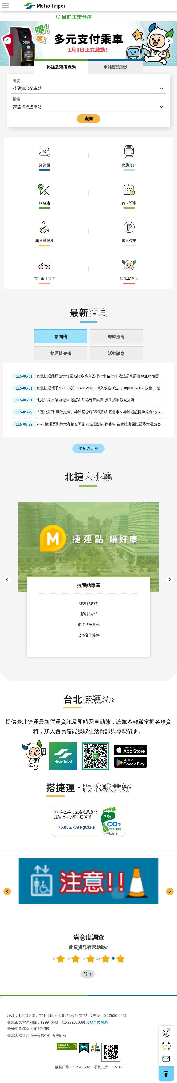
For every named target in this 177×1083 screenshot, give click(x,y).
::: (1, 997)
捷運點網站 (88, 602)
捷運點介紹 (88, 613)
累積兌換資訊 (88, 624)
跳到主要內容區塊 (2, 2)
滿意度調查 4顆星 (106, 958)
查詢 (88, 118)
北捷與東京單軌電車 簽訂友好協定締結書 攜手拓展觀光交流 (73, 400)
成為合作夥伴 (88, 634)
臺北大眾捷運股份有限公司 (44, 5)
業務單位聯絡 (97, 1022)
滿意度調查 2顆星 (75, 958)
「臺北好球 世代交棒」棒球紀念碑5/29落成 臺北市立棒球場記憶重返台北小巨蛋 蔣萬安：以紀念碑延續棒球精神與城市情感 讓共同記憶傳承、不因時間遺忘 (88, 412)
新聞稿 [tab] (61, 336)
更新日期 (62, 1067)
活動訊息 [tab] (116, 353)
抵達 (16, 99)
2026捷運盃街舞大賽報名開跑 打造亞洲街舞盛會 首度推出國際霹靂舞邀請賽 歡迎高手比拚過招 (86, 424)
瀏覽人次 (101, 1067)
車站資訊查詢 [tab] (115, 67)
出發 (16, 81)
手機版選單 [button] (5, 5)
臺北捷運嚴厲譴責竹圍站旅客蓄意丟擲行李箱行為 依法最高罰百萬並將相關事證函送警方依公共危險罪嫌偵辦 (87, 376)
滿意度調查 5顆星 (121, 958)
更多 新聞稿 (88, 448)
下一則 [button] (169, 40)
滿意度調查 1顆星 (60, 958)
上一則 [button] (7, 40)
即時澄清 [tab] (116, 336)
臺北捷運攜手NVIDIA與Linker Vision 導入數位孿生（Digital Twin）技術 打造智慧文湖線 (88, 388)
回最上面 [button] (166, 1073)
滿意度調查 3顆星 (91, 958)
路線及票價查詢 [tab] (61, 67)
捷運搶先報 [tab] (60, 353)
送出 (76, 973)
